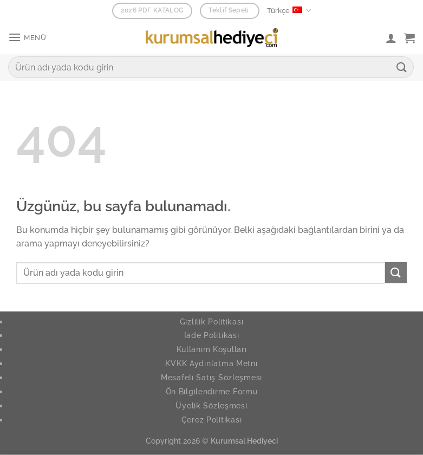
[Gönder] (402, 66)
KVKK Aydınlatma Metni (211, 363)
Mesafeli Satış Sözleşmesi (211, 377)
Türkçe (289, 10)
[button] (27, 37)
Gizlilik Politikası (212, 321)
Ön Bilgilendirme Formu (212, 391)
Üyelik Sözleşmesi (211, 405)
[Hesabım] (391, 38)
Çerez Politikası (211, 419)
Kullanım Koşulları (212, 349)
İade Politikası (211, 335)
